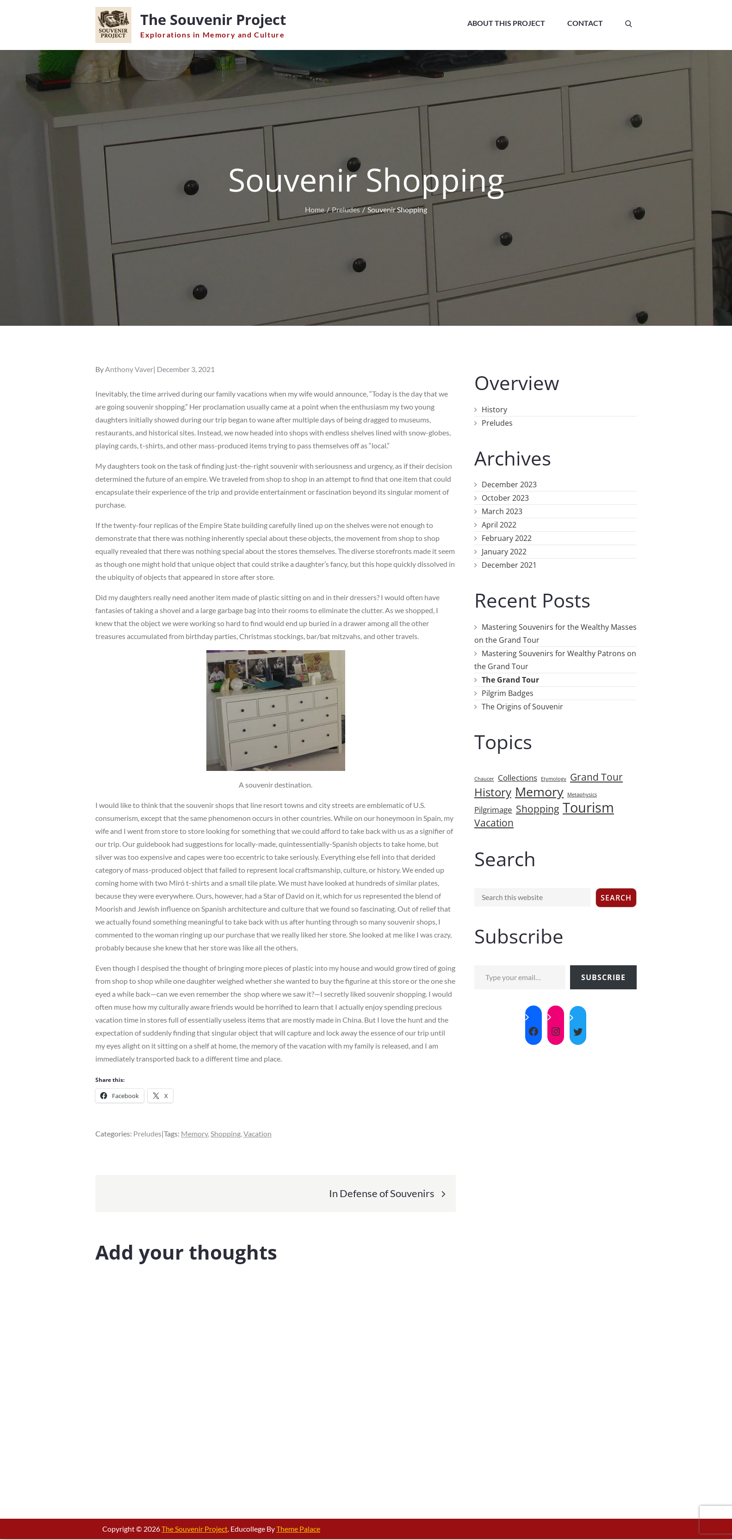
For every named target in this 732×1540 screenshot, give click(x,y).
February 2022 (507, 539)
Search (616, 899)
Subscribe (603, 978)
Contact (585, 23)
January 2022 (504, 552)
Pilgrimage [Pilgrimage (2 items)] (493, 810)
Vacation (257, 1134)
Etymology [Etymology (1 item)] (553, 779)
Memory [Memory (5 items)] (539, 792)
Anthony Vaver (129, 370)
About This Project (506, 23)
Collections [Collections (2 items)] (517, 778)
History (494, 410)
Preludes (147, 1134)
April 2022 (499, 526)
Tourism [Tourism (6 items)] (588, 808)
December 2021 (509, 566)
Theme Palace (298, 1529)
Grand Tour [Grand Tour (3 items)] (596, 777)
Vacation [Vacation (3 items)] (494, 823)
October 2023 (505, 499)
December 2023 (509, 485)
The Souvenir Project (218, 20)
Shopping (226, 1134)
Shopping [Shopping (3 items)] (537, 809)
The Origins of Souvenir (522, 707)
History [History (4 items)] (492, 793)
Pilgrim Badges (507, 694)
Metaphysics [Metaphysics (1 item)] (582, 795)
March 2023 (502, 512)
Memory (194, 1134)
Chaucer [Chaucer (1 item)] (484, 779)
